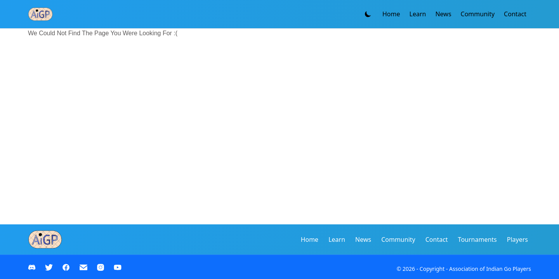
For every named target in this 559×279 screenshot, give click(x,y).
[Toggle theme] (368, 14)
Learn (418, 14)
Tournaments (477, 239)
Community (478, 14)
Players (517, 239)
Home (391, 14)
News (443, 14)
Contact (515, 14)
